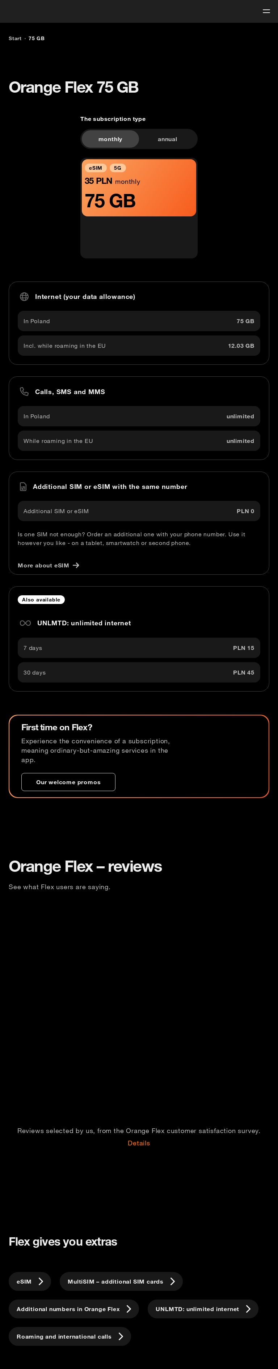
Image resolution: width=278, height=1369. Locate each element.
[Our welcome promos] (68, 782)
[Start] (15, 38)
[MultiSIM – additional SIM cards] (121, 1281)
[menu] (266, 11)
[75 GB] (37, 38)
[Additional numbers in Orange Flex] (74, 1309)
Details (139, 1143)
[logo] (19, 10)
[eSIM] (30, 1281)
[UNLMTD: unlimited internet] (203, 1309)
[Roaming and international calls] (70, 1336)
